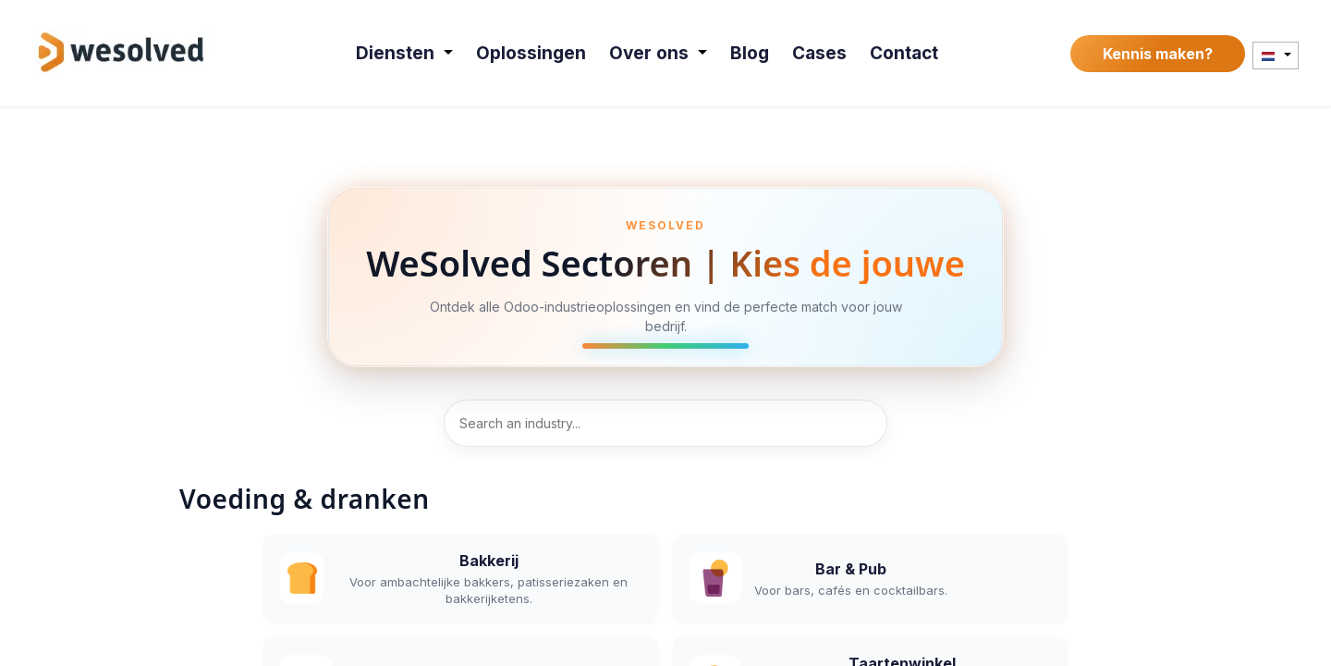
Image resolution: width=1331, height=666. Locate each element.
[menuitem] (405, 53)
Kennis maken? (1158, 53)
